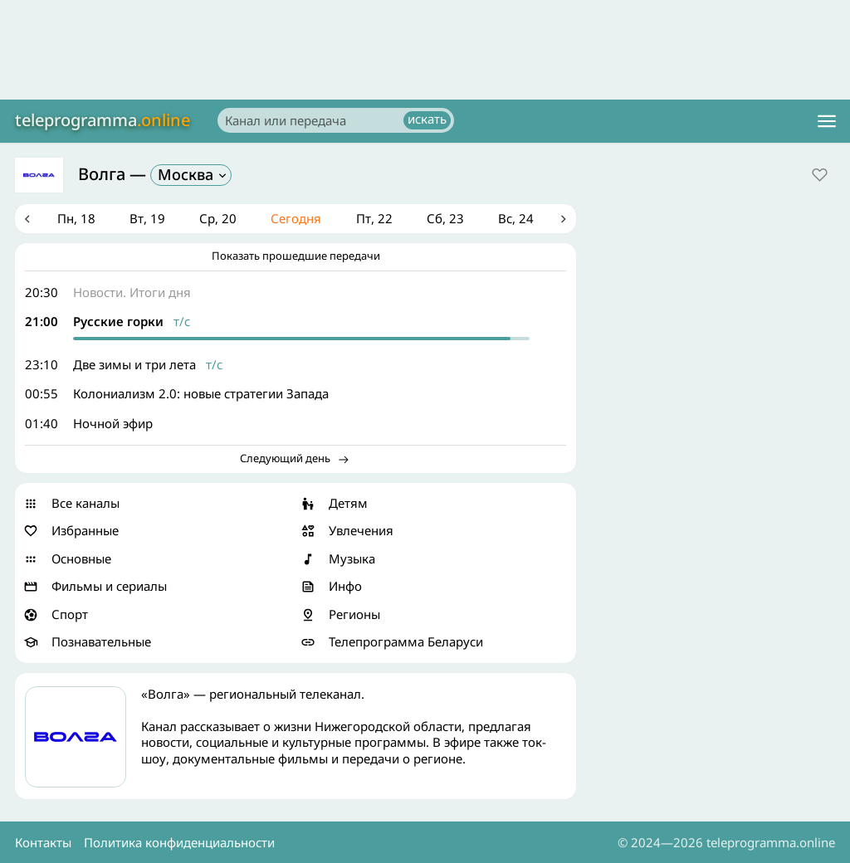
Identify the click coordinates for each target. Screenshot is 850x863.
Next (563, 219)
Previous (27, 219)
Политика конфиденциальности (179, 842)
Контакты (43, 842)
